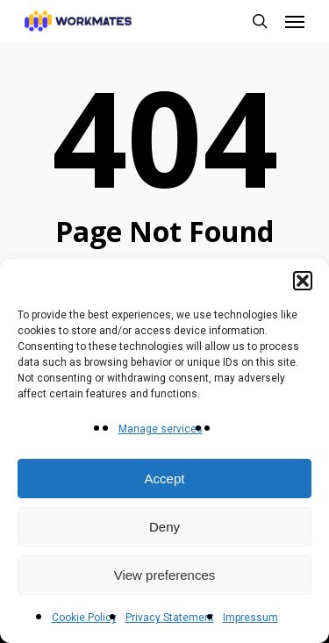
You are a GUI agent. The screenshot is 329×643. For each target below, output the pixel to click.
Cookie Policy (84, 617)
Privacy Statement (169, 617)
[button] (302, 280)
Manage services (160, 429)
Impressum (250, 617)
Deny (164, 526)
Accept (165, 478)
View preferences (165, 575)
